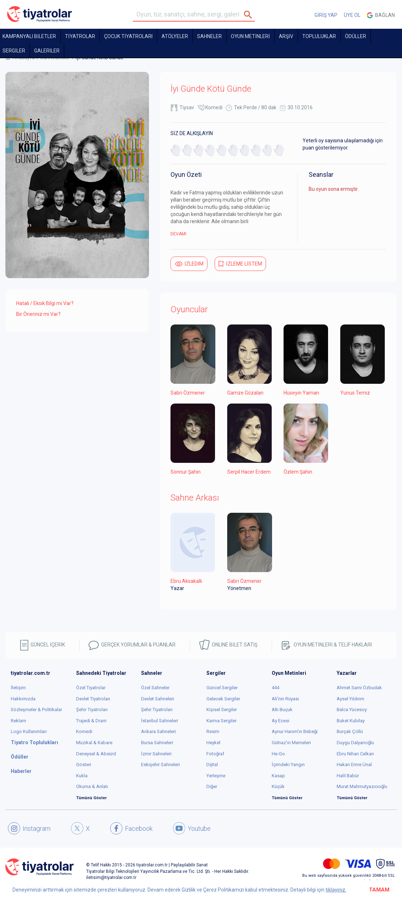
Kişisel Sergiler (221, 709)
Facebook (131, 828)
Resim (212, 731)
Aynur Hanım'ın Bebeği (295, 731)
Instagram (29, 828)
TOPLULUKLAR (319, 36)
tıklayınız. (336, 890)
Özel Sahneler (155, 687)
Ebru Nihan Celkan (355, 753)
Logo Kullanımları (29, 731)
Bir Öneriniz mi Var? (38, 314)
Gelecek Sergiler (223, 698)
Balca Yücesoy (352, 709)
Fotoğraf (215, 753)
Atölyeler (175, 36)
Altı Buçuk (282, 709)
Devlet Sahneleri (157, 698)
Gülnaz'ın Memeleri (291, 742)
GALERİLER (47, 51)
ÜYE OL (352, 15)
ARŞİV (286, 36)
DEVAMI (178, 233)
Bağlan (381, 15)
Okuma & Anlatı (92, 786)
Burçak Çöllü (350, 731)
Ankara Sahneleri (158, 731)
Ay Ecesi (280, 720)
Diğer (211, 786)
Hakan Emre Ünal (354, 764)
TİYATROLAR (80, 36)
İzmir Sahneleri (156, 753)
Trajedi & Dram (91, 720)
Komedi (214, 107)
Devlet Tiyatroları (93, 698)
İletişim (18, 687)
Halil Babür (348, 775)
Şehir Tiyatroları (92, 709)
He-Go (278, 753)
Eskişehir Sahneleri (160, 764)
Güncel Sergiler (222, 687)
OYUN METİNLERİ (250, 36)
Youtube (192, 828)
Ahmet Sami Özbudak (359, 687)
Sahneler (209, 36)
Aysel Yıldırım (350, 698)
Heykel (213, 742)
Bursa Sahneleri (157, 742)
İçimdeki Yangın (288, 764)
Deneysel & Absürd (96, 753)
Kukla (82, 775)
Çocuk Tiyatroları (128, 36)
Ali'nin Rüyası (285, 698)
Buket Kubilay (351, 720)
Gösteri (83, 764)
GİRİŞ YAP (325, 15)
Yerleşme (215, 775)
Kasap (278, 775)
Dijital (212, 764)
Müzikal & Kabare (94, 742)
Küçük (278, 786)
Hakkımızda (23, 698)
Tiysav (186, 107)
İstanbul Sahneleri (159, 720)
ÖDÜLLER (355, 36)
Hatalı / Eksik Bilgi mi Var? (45, 303)
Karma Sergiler (221, 720)
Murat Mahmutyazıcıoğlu (362, 786)
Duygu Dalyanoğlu (355, 742)
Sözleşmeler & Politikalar (36, 709)
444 (275, 687)
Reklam (18, 720)
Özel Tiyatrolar (91, 687)
